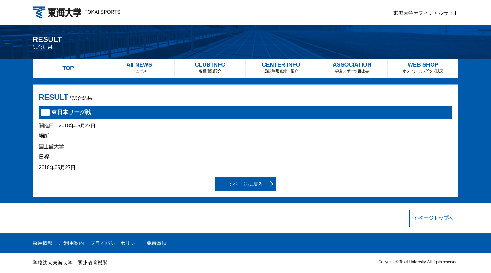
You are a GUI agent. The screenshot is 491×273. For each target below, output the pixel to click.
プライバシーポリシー (115, 243)
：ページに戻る (245, 184)
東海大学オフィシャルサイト (425, 13)
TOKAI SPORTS (77, 12)
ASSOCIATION (352, 67)
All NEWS (139, 67)
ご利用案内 (71, 243)
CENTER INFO (281, 67)
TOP (68, 68)
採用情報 (43, 243)
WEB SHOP (423, 67)
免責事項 (157, 243)
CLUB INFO (210, 67)
